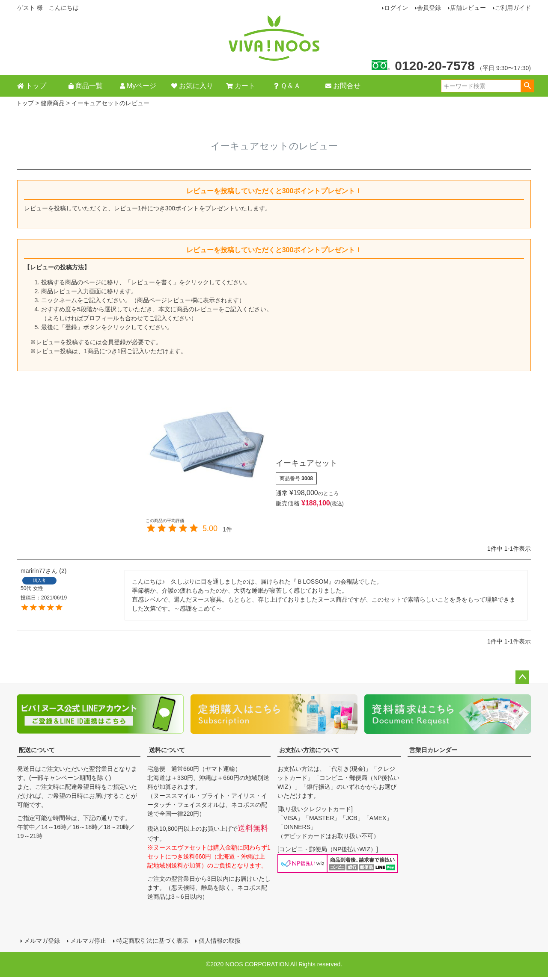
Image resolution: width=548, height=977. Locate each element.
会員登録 (429, 7)
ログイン (396, 7)
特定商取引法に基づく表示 (152, 940)
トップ (25, 103)
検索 (527, 86)
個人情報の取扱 (220, 940)
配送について (37, 750)
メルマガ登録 (42, 940)
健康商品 (53, 103)
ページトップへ (522, 677)
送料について (167, 750)
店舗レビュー (468, 7)
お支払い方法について (309, 750)
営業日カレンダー (433, 750)
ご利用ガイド (513, 7)
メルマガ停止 (88, 940)
